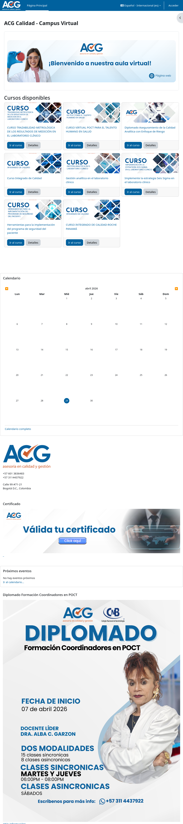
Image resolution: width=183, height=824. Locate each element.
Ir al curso (24, 145)
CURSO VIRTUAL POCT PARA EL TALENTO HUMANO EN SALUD (88, 125)
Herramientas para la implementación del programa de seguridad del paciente (37, 228)
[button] (140, 5)
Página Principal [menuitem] (37, 5)
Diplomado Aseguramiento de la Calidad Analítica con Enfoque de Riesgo (142, 127)
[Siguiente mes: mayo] (146, 288)
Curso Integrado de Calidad (33, 178)
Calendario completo (26, 416)
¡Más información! (22, 785)
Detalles (42, 145)
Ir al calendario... (22, 565)
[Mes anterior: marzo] (36, 288)
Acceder (174, 5)
